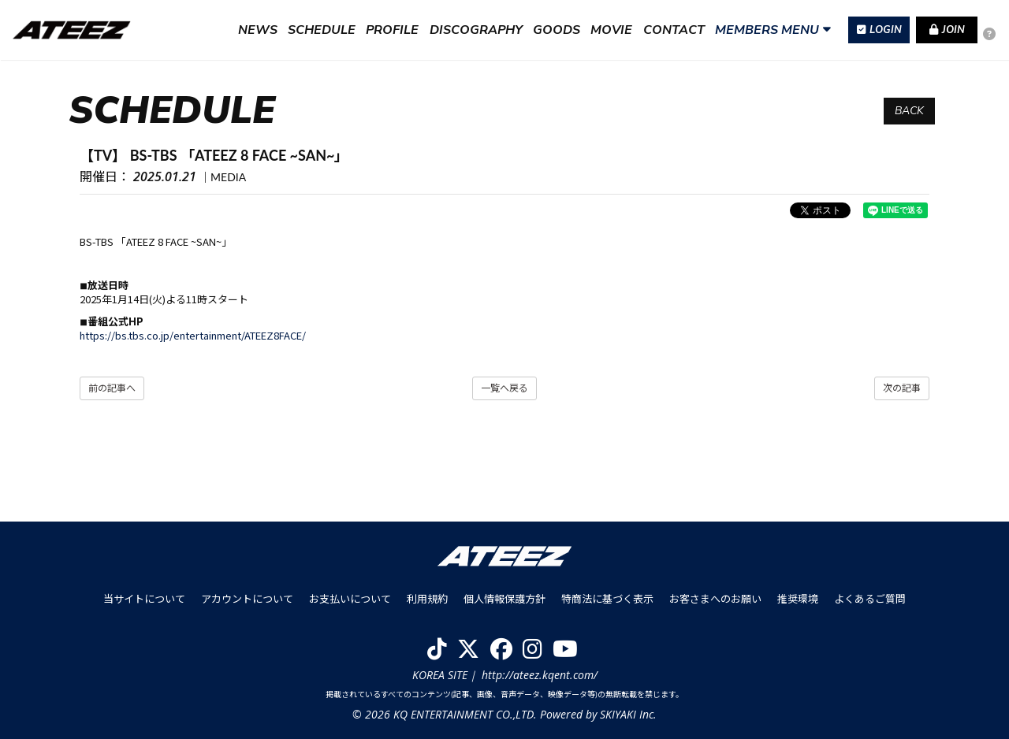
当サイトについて (144, 598)
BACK (909, 110)
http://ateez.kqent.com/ (540, 674)
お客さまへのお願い (715, 598)
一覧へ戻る (504, 388)
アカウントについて (247, 598)
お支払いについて (350, 598)
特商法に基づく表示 (607, 598)
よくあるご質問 (870, 598)
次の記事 (902, 388)
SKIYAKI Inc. (628, 714)
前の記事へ (112, 388)
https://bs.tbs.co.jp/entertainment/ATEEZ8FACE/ (193, 335)
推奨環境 (797, 598)
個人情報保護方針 (504, 598)
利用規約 (427, 598)
